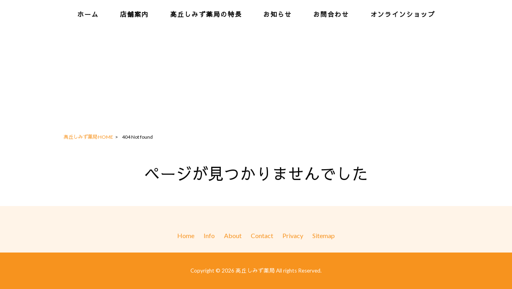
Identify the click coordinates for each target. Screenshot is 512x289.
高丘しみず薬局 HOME (88, 137)
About (233, 235)
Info (209, 235)
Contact (262, 235)
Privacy (292, 235)
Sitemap (323, 235)
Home (185, 235)
